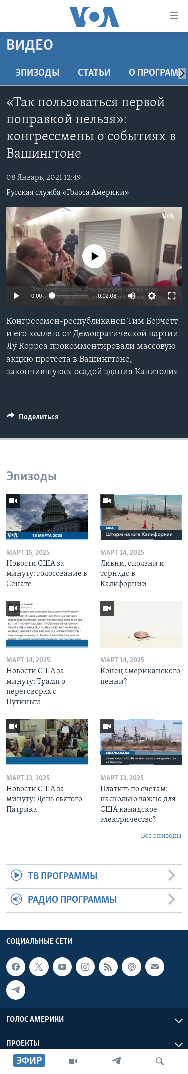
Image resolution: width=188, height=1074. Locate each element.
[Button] (33, 419)
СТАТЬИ (94, 73)
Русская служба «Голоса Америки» (67, 193)
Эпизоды (37, 73)
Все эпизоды (161, 836)
